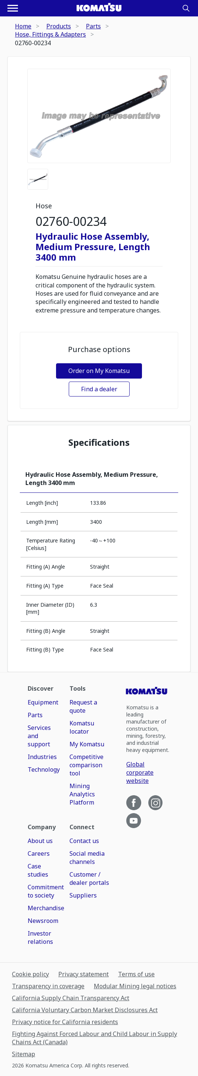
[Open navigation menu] (12, 8)
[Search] (186, 8)
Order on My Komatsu (99, 371)
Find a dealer (99, 389)
